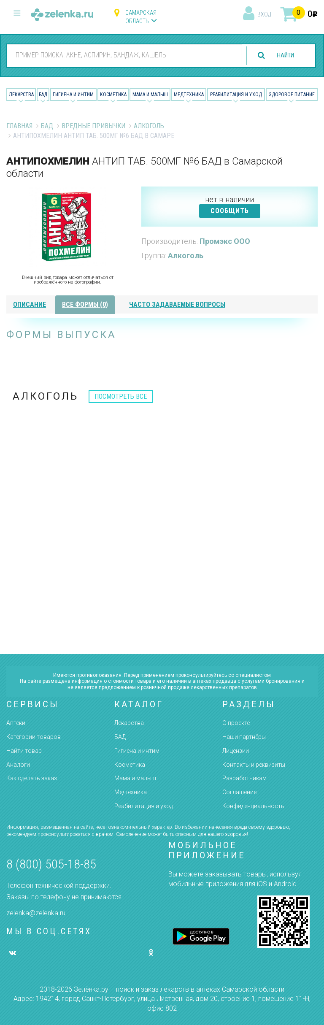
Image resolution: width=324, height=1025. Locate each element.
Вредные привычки (93, 126)
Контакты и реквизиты (253, 764)
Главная (19, 126)
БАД (43, 94)
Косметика (113, 94)
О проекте (236, 722)
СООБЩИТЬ (230, 211)
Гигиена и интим (136, 750)
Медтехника (189, 94)
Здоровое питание (292, 94)
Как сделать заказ (31, 778)
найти (283, 55)
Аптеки (15, 722)
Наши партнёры (244, 736)
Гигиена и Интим (73, 94)
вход (264, 14)
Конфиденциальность (253, 806)
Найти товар (24, 750)
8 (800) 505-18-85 (51, 864)
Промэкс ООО (225, 241)
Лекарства (21, 94)
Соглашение (239, 792)
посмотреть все (120, 396)
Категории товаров (33, 736)
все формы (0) (85, 304)
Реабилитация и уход (236, 94)
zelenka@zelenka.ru (35, 913)
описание (29, 304)
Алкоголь (149, 126)
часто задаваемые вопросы (177, 304)
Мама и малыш (150, 94)
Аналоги (18, 764)
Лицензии (235, 750)
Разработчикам (244, 778)
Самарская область (141, 16)
